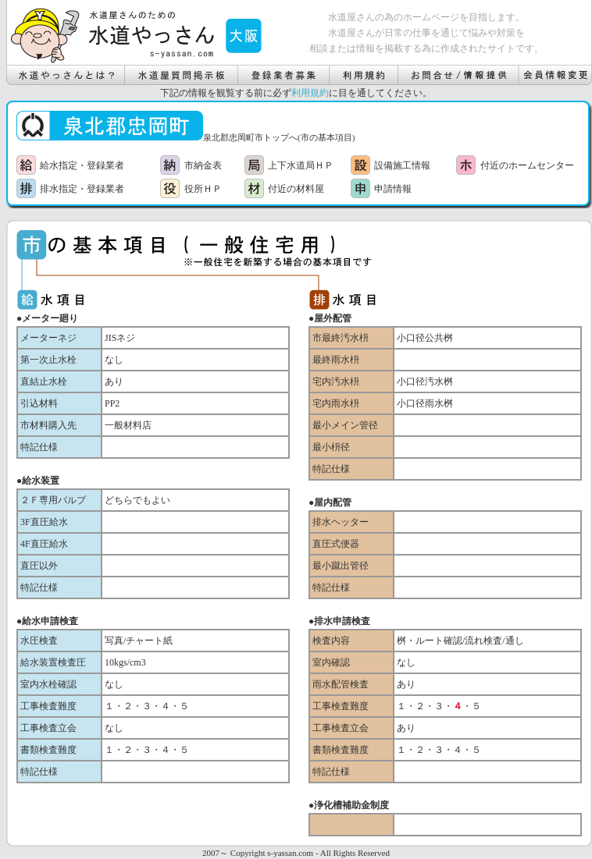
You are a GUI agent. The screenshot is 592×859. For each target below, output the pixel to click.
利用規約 (310, 92)
